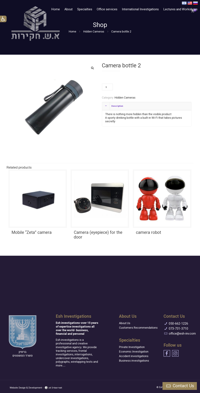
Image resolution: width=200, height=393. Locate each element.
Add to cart (123, 87)
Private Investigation (132, 347)
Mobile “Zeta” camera (32, 232)
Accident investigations (133, 356)
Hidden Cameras (93, 32)
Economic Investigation (133, 352)
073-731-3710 (178, 328)
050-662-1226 (178, 323)
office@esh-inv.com (182, 333)
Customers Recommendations (138, 328)
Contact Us (179, 386)
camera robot (148, 232)
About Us (124, 323)
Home (72, 32)
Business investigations (134, 361)
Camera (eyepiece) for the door (98, 234)
